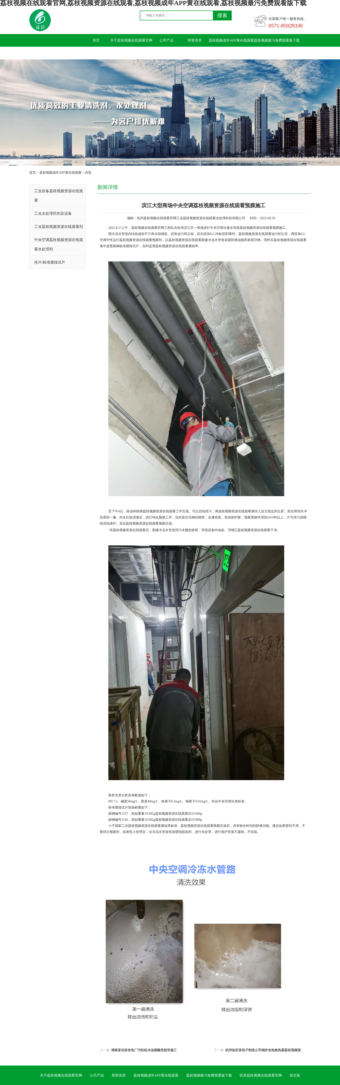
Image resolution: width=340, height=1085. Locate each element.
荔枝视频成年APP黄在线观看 (231, 40)
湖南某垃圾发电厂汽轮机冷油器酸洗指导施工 (144, 1050)
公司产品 (166, 40)
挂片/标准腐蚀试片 (49, 262)
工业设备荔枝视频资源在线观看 (58, 195)
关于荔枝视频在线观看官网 (131, 40)
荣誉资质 (195, 40)
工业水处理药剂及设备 (53, 213)
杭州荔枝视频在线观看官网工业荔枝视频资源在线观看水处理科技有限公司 (191, 218)
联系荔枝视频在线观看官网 (103, 53)
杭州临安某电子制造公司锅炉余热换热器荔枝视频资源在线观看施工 (274, 1050)
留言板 (138, 53)
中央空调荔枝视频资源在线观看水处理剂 (58, 244)
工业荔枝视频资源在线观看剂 (58, 227)
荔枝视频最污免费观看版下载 (277, 40)
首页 (96, 40)
